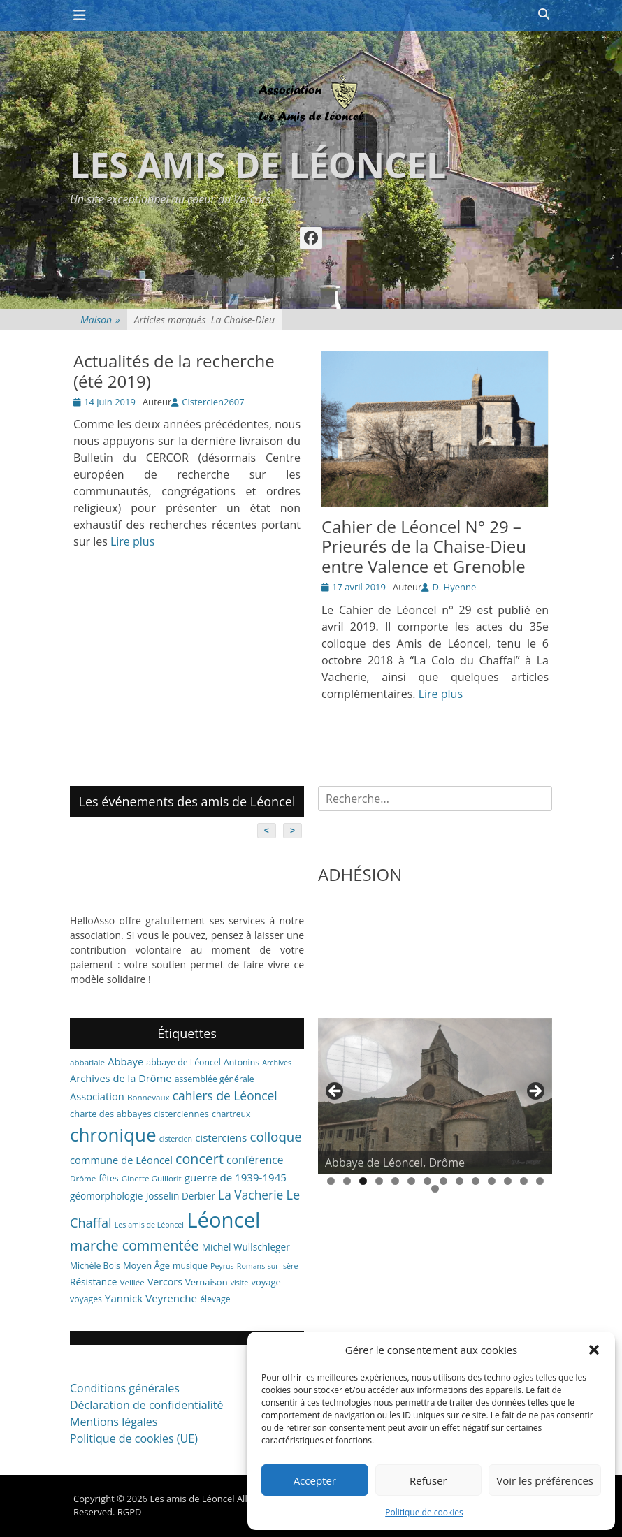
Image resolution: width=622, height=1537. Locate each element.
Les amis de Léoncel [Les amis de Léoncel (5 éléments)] (149, 1225)
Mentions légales (113, 1421)
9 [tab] (459, 1181)
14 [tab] (540, 1181)
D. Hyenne (454, 587)
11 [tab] (492, 1181)
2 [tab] (347, 1181)
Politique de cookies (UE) (134, 1438)
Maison (100, 319)
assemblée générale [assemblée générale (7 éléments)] (214, 1079)
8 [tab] (443, 1181)
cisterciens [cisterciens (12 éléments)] (221, 1137)
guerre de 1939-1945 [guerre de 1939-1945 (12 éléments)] (236, 1177)
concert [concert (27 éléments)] (199, 1158)
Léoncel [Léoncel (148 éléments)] (223, 1220)
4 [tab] (379, 1181)
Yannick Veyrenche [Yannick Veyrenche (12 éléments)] (151, 1298)
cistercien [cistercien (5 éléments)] (175, 1139)
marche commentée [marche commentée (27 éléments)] (134, 1245)
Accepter (315, 1480)
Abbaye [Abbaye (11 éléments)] (125, 1061)
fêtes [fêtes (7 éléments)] (109, 1178)
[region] (435, 1096)
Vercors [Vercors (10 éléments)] (164, 1281)
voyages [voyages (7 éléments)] (86, 1299)
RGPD (129, 1512)
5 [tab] (395, 1181)
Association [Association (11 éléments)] (97, 1096)
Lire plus (132, 541)
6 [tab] (411, 1181)
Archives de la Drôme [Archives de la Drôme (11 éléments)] (121, 1078)
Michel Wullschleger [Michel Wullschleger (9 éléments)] (246, 1246)
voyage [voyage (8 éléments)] (265, 1282)
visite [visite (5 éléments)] (240, 1283)
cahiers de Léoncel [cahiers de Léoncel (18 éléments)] (225, 1095)
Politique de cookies (424, 1512)
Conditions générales (125, 1388)
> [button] (534, 1091)
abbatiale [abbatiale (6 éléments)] (87, 1062)
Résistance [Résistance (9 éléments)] (93, 1281)
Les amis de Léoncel (258, 165)
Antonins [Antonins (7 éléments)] (241, 1062)
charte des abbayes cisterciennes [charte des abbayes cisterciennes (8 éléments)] (139, 1113)
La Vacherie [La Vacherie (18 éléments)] (250, 1194)
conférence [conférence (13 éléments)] (255, 1159)
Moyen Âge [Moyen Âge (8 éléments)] (146, 1265)
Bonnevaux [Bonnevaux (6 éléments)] (148, 1097)
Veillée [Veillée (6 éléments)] (132, 1282)
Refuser (428, 1480)
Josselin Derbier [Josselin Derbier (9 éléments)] (180, 1195)
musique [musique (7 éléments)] (190, 1266)
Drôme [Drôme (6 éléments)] (83, 1178)
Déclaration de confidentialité (146, 1405)
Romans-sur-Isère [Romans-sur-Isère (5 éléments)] (267, 1266)
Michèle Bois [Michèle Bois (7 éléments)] (95, 1266)
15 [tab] (435, 1189)
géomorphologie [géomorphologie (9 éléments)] (106, 1195)
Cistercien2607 (213, 401)
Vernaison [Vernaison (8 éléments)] (206, 1282)
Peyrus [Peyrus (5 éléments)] (222, 1266)
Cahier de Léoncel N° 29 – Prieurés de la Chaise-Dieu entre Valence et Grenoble (423, 546)
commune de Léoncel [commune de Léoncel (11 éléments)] (121, 1160)
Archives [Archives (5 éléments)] (276, 1063)
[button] (594, 1350)
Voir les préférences (544, 1480)
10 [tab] (475, 1181)
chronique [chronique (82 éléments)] (113, 1134)
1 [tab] (331, 1181)
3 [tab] (363, 1181)
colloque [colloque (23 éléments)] (275, 1136)
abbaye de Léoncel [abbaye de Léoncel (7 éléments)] (183, 1062)
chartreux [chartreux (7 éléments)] (231, 1114)
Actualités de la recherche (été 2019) (174, 371)
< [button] (335, 1091)
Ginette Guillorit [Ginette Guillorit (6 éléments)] (152, 1178)
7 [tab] (427, 1181)
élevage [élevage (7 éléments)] (215, 1299)
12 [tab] (508, 1181)
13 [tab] (524, 1181)
